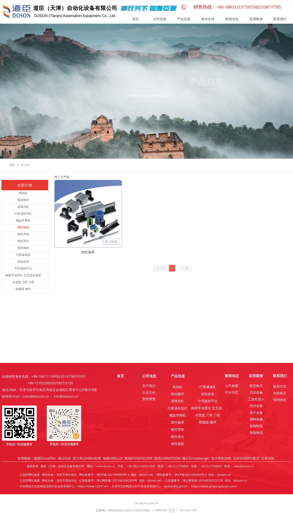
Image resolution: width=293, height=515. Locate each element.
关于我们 (26, 165)
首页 (12, 165)
